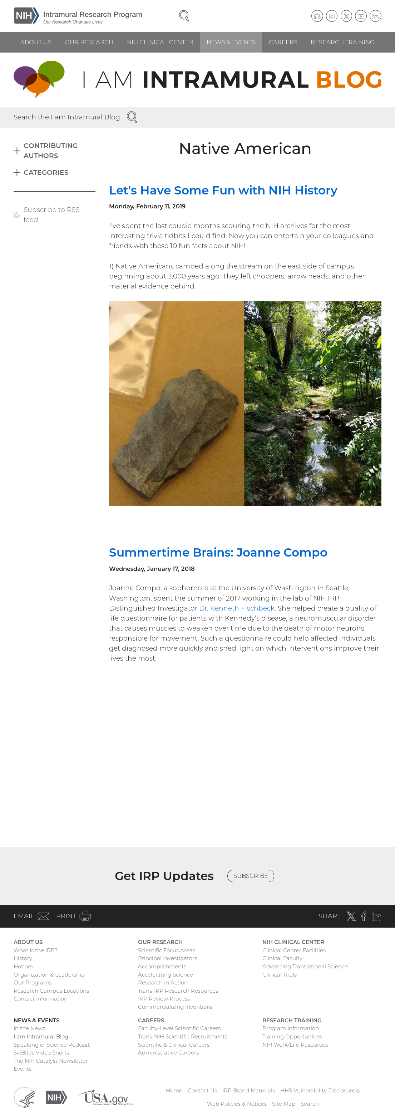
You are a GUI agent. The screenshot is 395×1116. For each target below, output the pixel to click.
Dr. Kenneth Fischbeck (237, 608)
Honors (23, 966)
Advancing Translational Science (305, 966)
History (23, 958)
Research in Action (163, 982)
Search (310, 1103)
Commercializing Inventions (175, 1006)
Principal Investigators (167, 958)
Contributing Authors (51, 151)
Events (22, 1068)
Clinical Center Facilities (294, 950)
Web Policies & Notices (237, 1103)
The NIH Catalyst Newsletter (51, 1060)
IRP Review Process (164, 998)
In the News (29, 1028)
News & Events (231, 42)
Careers (283, 42)
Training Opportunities (292, 1036)
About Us (35, 42)
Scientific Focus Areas (166, 950)
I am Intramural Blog (41, 1036)
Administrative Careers (168, 1052)
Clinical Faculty (282, 958)
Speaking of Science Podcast (52, 1044)
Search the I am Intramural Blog (67, 117)
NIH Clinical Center (160, 42)
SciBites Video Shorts (41, 1052)
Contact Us (202, 1090)
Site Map (283, 1103)
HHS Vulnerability (320, 1090)
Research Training (343, 42)
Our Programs (32, 982)
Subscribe (250, 875)
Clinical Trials (279, 974)
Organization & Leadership (49, 974)
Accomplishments (162, 966)
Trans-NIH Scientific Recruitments (182, 1036)
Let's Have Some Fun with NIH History (223, 190)
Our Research (89, 42)
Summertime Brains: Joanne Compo (218, 552)
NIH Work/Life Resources (295, 1044)
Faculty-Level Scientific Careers (179, 1028)
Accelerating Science (165, 974)
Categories (46, 172)
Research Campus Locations (51, 990)
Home (174, 1090)
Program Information (290, 1028)
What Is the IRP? (36, 950)
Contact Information (41, 998)
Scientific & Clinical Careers (173, 1044)
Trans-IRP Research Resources (178, 990)
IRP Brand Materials (248, 1090)
